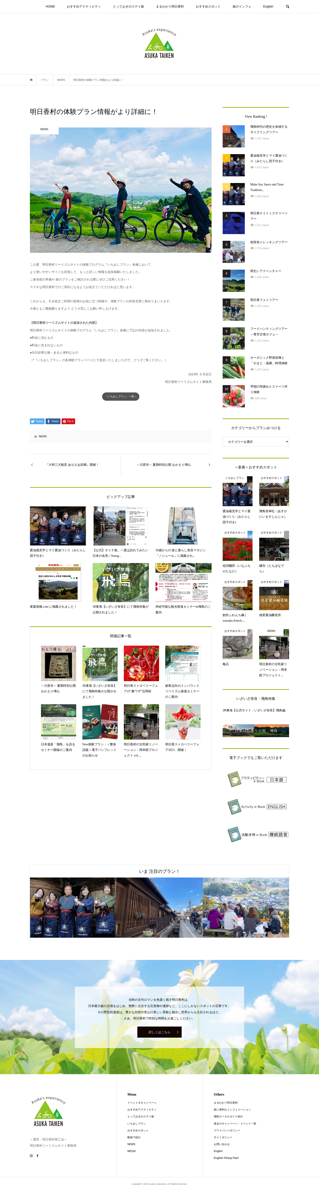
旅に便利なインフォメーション (232, 1109)
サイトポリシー (223, 1137)
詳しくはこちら (159, 1032)
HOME (50, 6)
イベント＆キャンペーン (142, 1102)
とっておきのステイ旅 (128, 6)
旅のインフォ (242, 6)
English (268, 6)
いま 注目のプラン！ (159, 871)
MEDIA (131, 1151)
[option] (73, 908)
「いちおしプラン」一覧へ (121, 396)
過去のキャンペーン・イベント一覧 (235, 1123)
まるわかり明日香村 (170, 6)
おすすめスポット (208, 6)
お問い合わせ (222, 1144)
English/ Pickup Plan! (226, 1158)
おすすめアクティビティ (84, 6)
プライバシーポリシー (227, 1130)
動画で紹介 (134, 1137)
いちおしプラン (136, 1123)
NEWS (43, 436)
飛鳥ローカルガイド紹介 (228, 1116)
